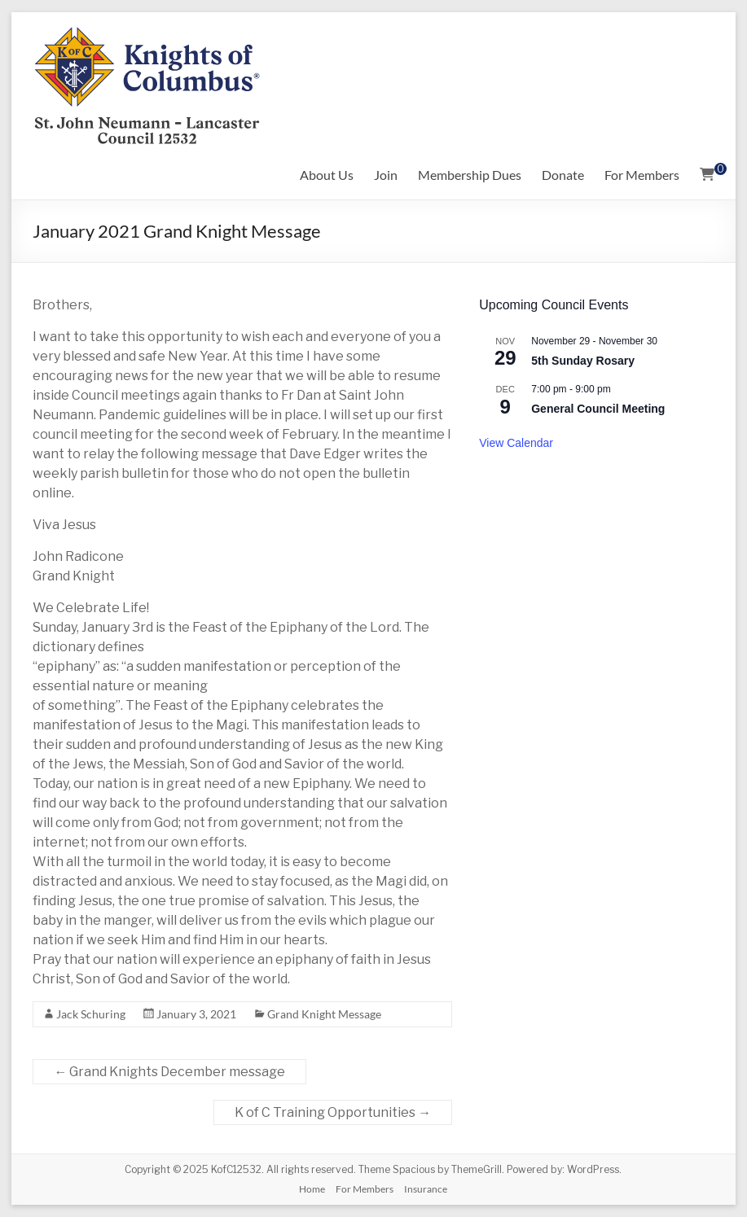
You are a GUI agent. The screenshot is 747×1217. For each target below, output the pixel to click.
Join (386, 174)
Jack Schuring (90, 1014)
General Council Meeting (598, 408)
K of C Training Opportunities (333, 1112)
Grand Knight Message (324, 1014)
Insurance (425, 1189)
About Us (327, 174)
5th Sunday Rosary (583, 360)
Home (312, 1189)
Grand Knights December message (169, 1071)
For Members (641, 174)
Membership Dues (469, 174)
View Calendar (516, 442)
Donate (563, 174)
